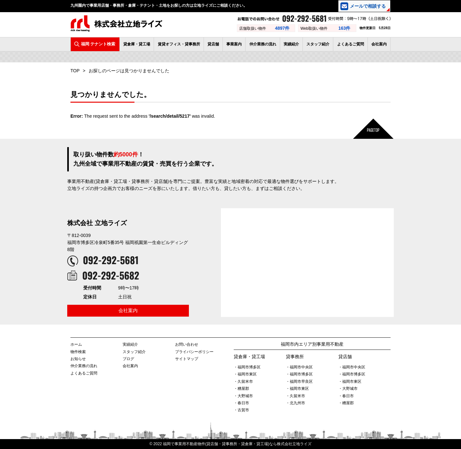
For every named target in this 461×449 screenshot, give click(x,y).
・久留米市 (243, 381)
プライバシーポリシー (194, 352)
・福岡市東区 (245, 374)
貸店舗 (213, 44)
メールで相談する (368, 6)
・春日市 (241, 403)
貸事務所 (295, 356)
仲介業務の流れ (262, 44)
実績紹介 (291, 44)
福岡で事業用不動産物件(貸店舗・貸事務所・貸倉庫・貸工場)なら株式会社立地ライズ (237, 444)
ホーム (76, 344)
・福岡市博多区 (247, 367)
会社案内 (379, 44)
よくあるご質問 (350, 44)
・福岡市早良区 (299, 381)
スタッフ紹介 (317, 44)
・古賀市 (241, 410)
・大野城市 (243, 396)
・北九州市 (295, 403)
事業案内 (234, 44)
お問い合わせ (186, 344)
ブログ (128, 359)
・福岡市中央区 (299, 367)
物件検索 (78, 352)
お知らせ (78, 359)
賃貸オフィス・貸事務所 (179, 44)
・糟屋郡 (241, 388)
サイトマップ (186, 359)
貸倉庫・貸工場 (136, 44)
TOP (75, 70)
